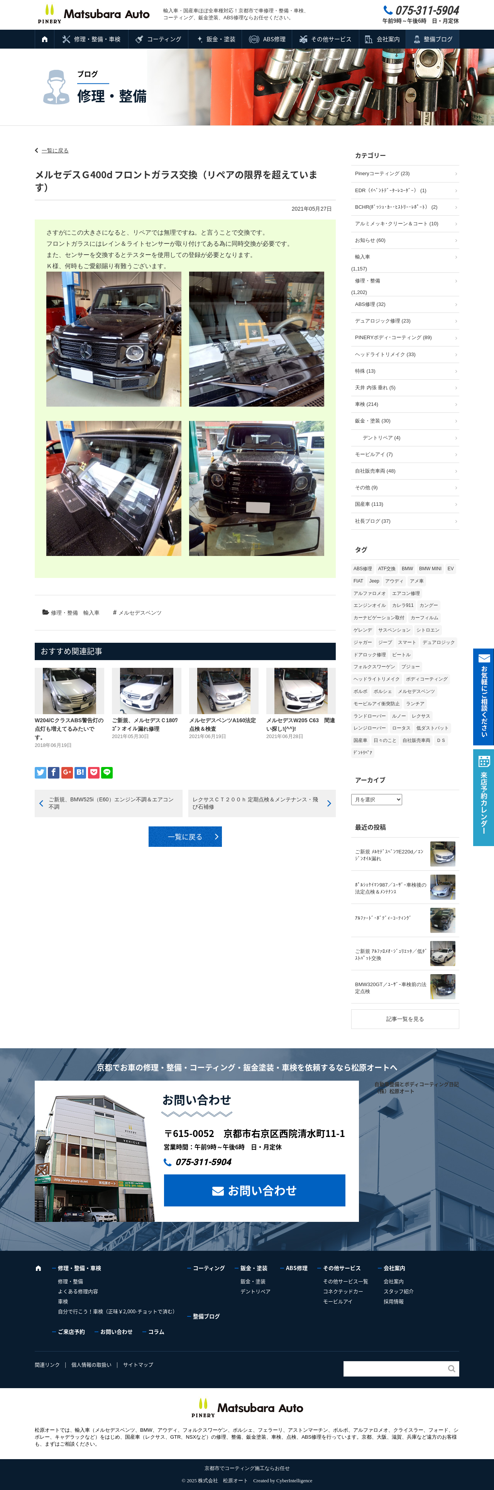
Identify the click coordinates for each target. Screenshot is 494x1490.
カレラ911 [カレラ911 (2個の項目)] (403, 605)
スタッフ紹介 (399, 1291)
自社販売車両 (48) (375, 471)
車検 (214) (366, 404)
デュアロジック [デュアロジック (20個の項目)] (439, 642)
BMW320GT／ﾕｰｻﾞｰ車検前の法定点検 (390, 988)
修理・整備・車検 (97, 39)
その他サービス (331, 39)
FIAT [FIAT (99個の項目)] (358, 581)
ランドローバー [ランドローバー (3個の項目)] (370, 716)
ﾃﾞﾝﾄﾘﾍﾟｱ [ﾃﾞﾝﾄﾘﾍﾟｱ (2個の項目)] (363, 752)
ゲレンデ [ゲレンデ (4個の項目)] (363, 630)
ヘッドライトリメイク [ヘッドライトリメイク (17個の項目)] (377, 679)
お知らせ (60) (370, 240)
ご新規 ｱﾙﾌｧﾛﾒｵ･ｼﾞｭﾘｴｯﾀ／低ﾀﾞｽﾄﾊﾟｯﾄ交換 (391, 954)
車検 (63, 1301)
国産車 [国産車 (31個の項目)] (360, 740)
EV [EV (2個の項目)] (451, 568)
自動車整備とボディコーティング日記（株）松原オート (416, 1087)
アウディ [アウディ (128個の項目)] (394, 581)
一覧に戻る (55, 150)
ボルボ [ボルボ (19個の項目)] (360, 691)
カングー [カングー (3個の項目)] (429, 605)
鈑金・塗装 (220, 39)
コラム (156, 1331)
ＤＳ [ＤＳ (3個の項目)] (441, 740)
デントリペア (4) (382, 438)
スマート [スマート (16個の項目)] (407, 642)
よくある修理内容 (78, 1291)
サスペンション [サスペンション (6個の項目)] (394, 630)
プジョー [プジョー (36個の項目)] (410, 666)
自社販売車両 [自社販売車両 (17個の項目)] (416, 740)
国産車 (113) (369, 504)
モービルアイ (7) (374, 454)
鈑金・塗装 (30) (373, 421)
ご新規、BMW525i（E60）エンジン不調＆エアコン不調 (111, 803)
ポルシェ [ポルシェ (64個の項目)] (383, 691)
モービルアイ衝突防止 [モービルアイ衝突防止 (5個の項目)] (377, 703)
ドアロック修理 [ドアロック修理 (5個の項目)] (370, 654)
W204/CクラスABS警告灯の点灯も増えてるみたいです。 (69, 729)
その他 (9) (366, 487)
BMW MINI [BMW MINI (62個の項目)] (430, 568)
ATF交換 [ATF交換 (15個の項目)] (387, 568)
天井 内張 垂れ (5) (375, 387)
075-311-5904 (203, 1162)
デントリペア (255, 1291)
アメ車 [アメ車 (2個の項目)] (417, 581)
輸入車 (91, 613)
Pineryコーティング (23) (382, 173)
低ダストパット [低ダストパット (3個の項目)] (432, 728)
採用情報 (394, 1301)
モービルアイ (338, 1301)
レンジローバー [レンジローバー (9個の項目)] (370, 728)
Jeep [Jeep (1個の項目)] (374, 581)
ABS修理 (274, 39)
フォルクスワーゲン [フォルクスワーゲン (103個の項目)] (374, 666)
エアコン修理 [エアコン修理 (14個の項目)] (406, 593)
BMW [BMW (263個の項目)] (407, 568)
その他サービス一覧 (345, 1281)
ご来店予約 (71, 1331)
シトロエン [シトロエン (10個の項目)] (428, 630)
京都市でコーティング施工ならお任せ (247, 1468)
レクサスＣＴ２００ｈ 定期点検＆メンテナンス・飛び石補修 (255, 803)
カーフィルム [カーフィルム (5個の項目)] (424, 617)
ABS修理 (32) (370, 304)
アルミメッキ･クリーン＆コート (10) (396, 223)
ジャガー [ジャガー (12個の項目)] (363, 642)
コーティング (164, 39)
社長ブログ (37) (373, 521)
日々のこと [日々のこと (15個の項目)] (385, 740)
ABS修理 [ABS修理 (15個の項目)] (363, 568)
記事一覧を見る (405, 1019)
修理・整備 (64, 613)
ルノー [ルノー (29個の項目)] (399, 716)
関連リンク (47, 1364)
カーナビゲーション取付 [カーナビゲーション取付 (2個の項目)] (379, 617)
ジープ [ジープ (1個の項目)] (385, 642)
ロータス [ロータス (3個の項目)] (401, 728)
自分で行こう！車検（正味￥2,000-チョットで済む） (118, 1311)
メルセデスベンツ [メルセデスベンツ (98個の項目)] (416, 691)
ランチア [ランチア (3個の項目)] (415, 703)
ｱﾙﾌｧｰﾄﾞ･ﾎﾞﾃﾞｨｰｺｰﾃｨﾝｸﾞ (383, 918)
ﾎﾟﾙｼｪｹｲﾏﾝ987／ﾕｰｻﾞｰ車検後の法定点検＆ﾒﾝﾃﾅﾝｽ (390, 888)
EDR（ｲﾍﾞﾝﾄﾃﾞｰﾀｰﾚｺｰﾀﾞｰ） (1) (390, 190)
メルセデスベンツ (140, 613)
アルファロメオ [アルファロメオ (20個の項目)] (370, 593)
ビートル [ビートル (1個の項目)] (401, 654)
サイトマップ (138, 1364)
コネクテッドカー (343, 1291)
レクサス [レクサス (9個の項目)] (421, 716)
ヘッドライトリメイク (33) (385, 354)
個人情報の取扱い (91, 1364)
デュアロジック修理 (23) (383, 321)
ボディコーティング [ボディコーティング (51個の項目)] (427, 679)
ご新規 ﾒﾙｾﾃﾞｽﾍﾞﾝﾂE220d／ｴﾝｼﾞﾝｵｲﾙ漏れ (389, 855)
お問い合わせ (262, 1190)
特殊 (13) (365, 371)
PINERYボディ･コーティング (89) (393, 337)
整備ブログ (438, 39)
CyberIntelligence (294, 1480)
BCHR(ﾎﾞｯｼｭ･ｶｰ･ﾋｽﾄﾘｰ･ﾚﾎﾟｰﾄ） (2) (396, 207)
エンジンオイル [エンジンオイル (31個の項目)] (370, 605)
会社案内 (388, 39)
